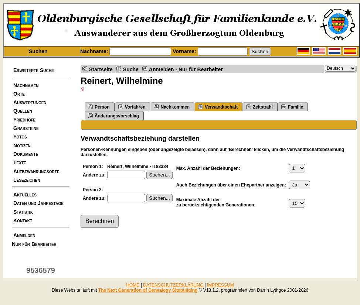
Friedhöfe (24, 120)
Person (99, 107)
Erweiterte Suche (33, 70)
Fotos (20, 137)
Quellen (22, 111)
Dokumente (25, 154)
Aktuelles (25, 195)
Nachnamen (25, 85)
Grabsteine (26, 128)
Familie (292, 107)
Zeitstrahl (259, 107)
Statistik (23, 212)
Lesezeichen (26, 180)
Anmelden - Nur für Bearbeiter (186, 69)
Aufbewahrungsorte (36, 171)
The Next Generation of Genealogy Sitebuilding (148, 290)
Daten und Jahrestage (38, 203)
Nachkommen (172, 107)
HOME (132, 285)
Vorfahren (132, 107)
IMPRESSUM (220, 285)
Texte (19, 162)
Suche (131, 69)
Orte (19, 94)
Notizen (22, 145)
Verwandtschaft (218, 107)
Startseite (101, 69)
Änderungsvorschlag (113, 116)
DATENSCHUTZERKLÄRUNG (173, 285)
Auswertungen (30, 102)
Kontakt (22, 220)
